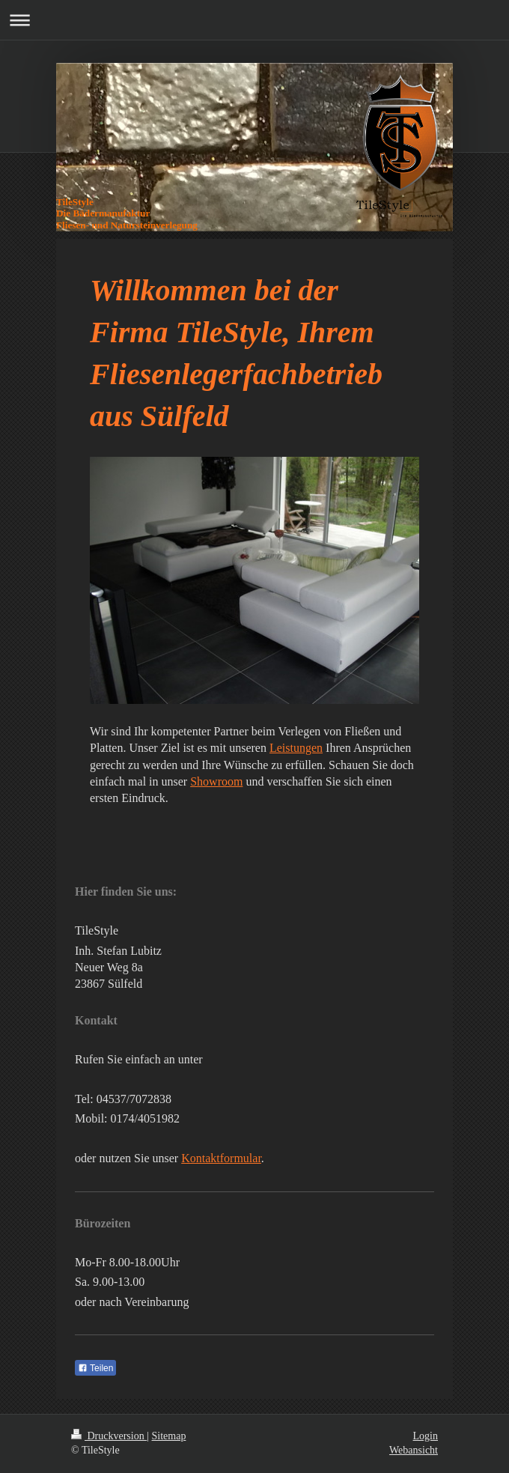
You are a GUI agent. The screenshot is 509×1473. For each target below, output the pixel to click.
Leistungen (296, 747)
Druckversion (109, 1436)
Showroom (216, 781)
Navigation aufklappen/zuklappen (254, 20)
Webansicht (413, 1450)
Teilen (95, 1368)
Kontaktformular (221, 1158)
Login (425, 1436)
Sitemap (169, 1436)
